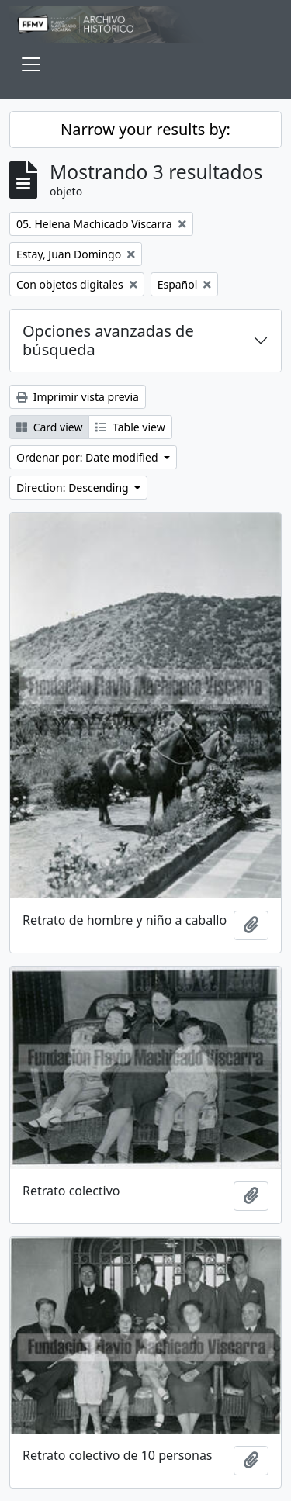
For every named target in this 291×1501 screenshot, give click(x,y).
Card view (49, 427)
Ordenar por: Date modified (88, 457)
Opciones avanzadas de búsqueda (108, 340)
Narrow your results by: (145, 129)
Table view (130, 427)
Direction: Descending (73, 487)
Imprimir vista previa (77, 396)
